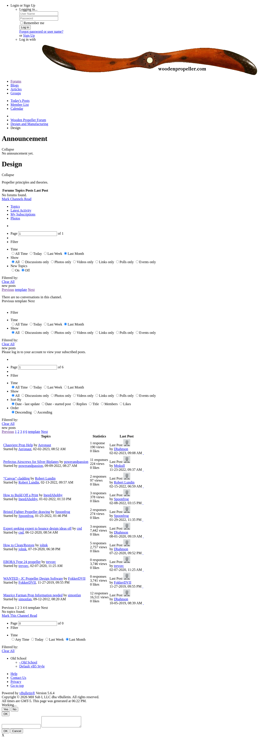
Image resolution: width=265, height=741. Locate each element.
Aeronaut (44, 445)
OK (6, 714)
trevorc (51, 562)
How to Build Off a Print (20, 495)
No (14, 709)
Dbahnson (121, 449)
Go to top (17, 685)
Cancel (16, 733)
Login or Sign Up (23, 5)
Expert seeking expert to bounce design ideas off (37, 528)
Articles (16, 89)
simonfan (74, 595)
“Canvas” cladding (16, 478)
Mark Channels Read (16, 199)
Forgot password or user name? (41, 31)
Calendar (17, 108)
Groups (16, 93)
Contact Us (18, 678)
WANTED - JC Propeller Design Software (33, 578)
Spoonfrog (121, 499)
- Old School (28, 662)
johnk (44, 545)
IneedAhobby (53, 495)
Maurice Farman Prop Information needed (33, 595)
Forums (16, 81)
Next (31, 289)
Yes (6, 709)
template (21, 289)
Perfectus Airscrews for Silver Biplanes (31, 462)
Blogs (15, 85)
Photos (15, 218)
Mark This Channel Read (19, 615)
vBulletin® (27, 693)
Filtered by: (10, 278)
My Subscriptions (23, 214)
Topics (15, 206)
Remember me (32, 23)
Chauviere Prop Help (18, 445)
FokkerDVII (77, 578)
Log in (25, 27)
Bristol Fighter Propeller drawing (26, 512)
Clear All (8, 282)
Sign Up (29, 35)
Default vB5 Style (32, 666)
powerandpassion (76, 462)
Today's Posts (20, 101)
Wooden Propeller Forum (28, 120)
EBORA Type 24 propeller (22, 562)
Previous (8, 289)
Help (14, 674)
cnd (79, 528)
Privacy (16, 681)
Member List (20, 104)
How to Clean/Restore (18, 545)
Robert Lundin (45, 478)
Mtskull (119, 466)
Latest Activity (21, 210)
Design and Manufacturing (29, 124)
